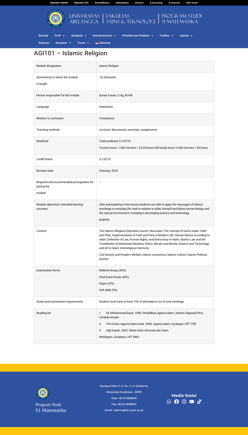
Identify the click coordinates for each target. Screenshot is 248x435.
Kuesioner (63, 43)
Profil (60, 35)
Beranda (43, 35)
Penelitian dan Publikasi (138, 35)
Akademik (79, 35)
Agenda (186, 35)
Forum (83, 43)
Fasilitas (167, 35)
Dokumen (44, 42)
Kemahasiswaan (104, 35)
